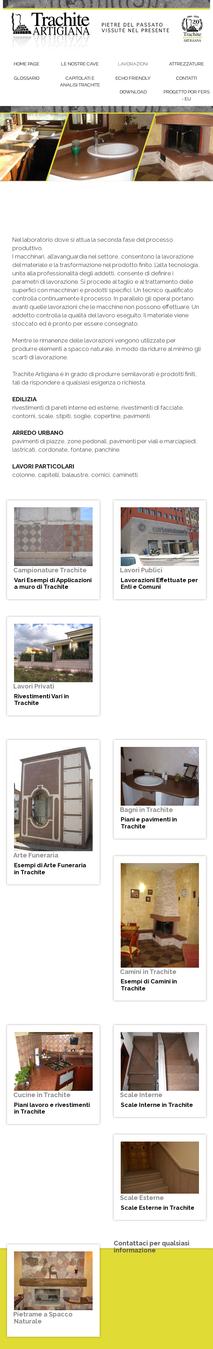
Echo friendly (133, 78)
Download (133, 91)
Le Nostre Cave (80, 63)
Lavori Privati (33, 686)
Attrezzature (186, 63)
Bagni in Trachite (146, 809)
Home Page (26, 63)
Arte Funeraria (35, 855)
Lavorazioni (133, 63)
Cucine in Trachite (42, 1095)
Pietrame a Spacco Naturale (43, 1318)
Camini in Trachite (148, 971)
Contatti (186, 78)
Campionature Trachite (50, 570)
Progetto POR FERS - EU (186, 95)
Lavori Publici (141, 570)
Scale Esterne (142, 1197)
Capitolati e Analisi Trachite (80, 82)
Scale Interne (141, 1095)
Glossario (26, 78)
